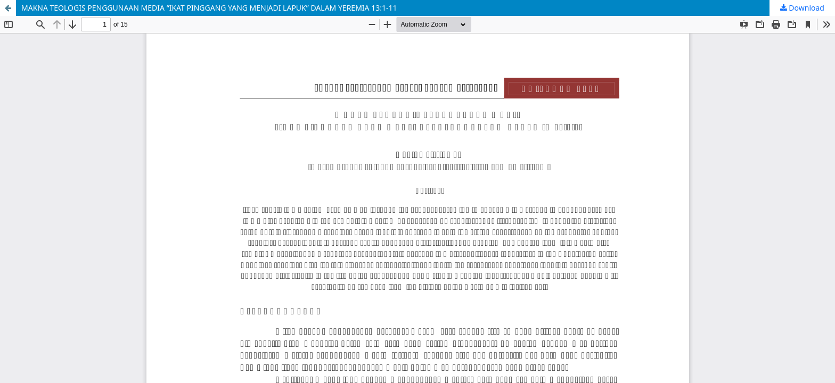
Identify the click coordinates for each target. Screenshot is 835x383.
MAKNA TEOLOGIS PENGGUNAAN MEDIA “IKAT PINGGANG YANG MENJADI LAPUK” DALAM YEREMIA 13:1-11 (209, 8)
